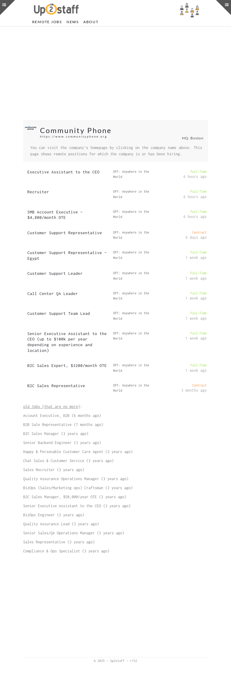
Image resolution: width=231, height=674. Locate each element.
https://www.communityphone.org (73, 136)
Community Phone (76, 130)
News (72, 22)
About (91, 22)
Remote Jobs (47, 22)
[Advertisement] (115, 73)
